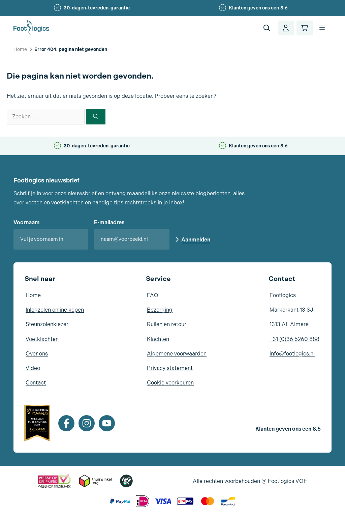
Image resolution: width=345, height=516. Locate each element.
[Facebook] (66, 423)
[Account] (286, 28)
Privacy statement (170, 368)
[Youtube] (107, 423)
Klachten (158, 339)
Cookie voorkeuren (170, 382)
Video (33, 368)
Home (20, 49)
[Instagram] (87, 423)
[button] (267, 28)
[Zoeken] (95, 116)
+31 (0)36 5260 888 (294, 339)
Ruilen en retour (166, 324)
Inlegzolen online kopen (55, 310)
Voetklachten (42, 339)
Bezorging (159, 310)
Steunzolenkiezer (47, 324)
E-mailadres (109, 222)
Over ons (37, 353)
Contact (36, 382)
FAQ (152, 295)
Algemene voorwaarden (177, 353)
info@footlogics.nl (292, 353)
